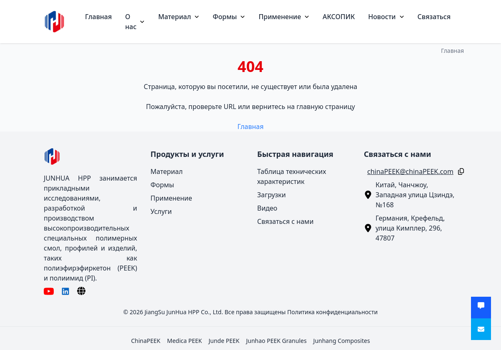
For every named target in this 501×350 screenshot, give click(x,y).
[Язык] (81, 291)
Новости (386, 16)
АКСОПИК (339, 16)
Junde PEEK (223, 341)
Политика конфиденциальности (332, 312)
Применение (283, 16)
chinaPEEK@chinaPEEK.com (410, 171)
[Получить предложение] (481, 307)
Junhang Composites (341, 341)
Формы (229, 16)
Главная (98, 16)
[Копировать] (459, 171)
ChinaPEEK (145, 341)
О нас (135, 21)
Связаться (434, 16)
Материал (178, 16)
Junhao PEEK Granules (276, 341)
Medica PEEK (184, 341)
